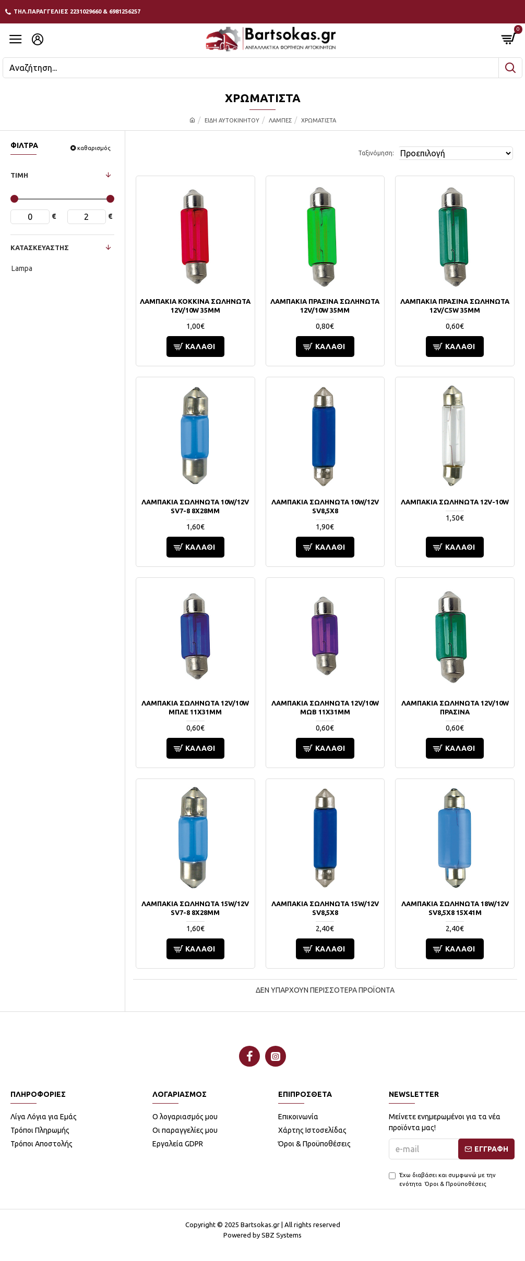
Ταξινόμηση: (376, 153)
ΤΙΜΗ (19, 175)
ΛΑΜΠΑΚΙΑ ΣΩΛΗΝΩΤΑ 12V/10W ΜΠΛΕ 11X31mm (195, 707)
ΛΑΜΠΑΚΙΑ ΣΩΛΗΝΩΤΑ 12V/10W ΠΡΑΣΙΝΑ (455, 707)
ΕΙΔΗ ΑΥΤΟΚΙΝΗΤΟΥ (232, 120)
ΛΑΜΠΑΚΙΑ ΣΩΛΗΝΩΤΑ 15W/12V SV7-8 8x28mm (195, 908)
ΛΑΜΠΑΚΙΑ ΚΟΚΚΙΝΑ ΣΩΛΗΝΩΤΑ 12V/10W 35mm (195, 306)
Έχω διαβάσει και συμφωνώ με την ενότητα (442, 1180)
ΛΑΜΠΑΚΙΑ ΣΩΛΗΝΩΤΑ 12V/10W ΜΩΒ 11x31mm (325, 707)
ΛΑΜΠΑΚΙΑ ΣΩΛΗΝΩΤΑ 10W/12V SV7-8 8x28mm (195, 506)
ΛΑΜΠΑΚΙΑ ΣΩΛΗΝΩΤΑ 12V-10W (455, 501)
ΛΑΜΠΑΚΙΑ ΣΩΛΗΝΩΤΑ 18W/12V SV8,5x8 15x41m (455, 908)
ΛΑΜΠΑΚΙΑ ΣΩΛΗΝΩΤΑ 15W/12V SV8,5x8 (325, 908)
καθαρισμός (94, 148)
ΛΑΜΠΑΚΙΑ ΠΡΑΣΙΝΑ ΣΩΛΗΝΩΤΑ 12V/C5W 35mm (454, 306)
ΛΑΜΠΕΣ (280, 120)
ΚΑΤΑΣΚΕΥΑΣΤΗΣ (39, 247)
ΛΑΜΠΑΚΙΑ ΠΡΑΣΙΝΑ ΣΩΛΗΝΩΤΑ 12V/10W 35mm (324, 306)
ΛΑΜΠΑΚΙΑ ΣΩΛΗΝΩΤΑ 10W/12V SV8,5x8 (325, 506)
